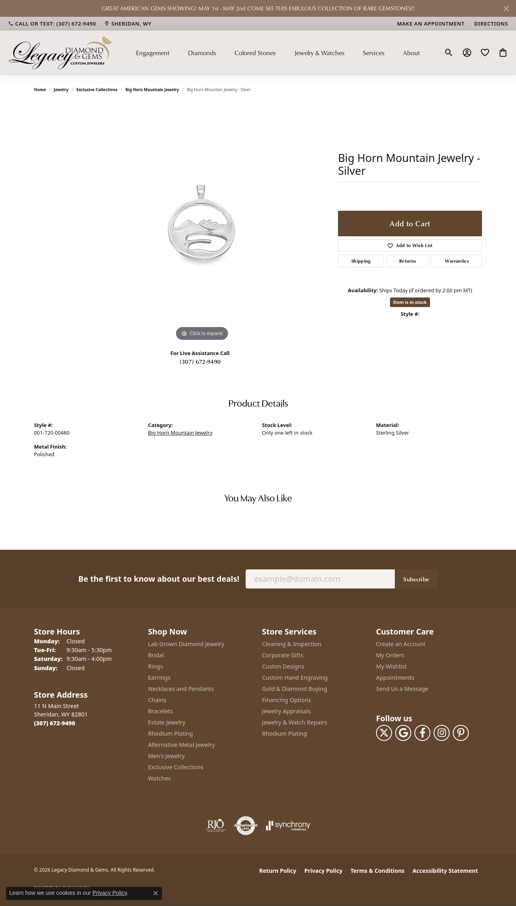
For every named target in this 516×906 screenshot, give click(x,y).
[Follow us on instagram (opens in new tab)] (442, 733)
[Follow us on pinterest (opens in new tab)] (461, 733)
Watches (159, 778)
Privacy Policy (323, 870)
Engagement (153, 52)
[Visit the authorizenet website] (246, 826)
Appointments (395, 677)
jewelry (61, 89)
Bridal (156, 655)
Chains (157, 700)
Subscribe (416, 579)
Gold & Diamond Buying (294, 688)
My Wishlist (391, 666)
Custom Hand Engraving (295, 677)
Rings (155, 666)
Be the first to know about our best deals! (158, 578)
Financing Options (286, 700)
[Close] (506, 9)
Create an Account (400, 644)
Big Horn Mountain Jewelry (152, 89)
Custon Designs (283, 666)
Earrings (159, 677)
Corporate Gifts (282, 655)
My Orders (390, 655)
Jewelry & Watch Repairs (294, 722)
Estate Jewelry (166, 722)
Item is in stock (410, 302)
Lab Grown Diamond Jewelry (186, 644)
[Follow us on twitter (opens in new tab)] (384, 733)
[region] (202, 223)
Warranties (457, 260)
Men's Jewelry (166, 756)
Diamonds (202, 52)
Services (373, 52)
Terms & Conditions (377, 870)
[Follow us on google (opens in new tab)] (403, 733)
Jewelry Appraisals (286, 711)
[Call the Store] (54, 723)
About (411, 52)
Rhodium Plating (170, 733)
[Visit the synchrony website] (288, 826)
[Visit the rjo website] (216, 826)
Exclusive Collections (97, 89)
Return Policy (277, 870)
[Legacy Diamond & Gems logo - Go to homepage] (60, 52)
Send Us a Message (402, 688)
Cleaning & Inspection (291, 644)
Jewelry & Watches (319, 52)
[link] (52, 23)
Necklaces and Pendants (181, 688)
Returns (407, 260)
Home (40, 89)
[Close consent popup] (155, 893)
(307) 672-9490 (200, 361)
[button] (449, 53)
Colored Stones (255, 52)
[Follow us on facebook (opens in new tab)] (422, 733)
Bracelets (160, 711)
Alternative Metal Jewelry (181, 744)
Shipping (361, 260)
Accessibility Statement (445, 870)
